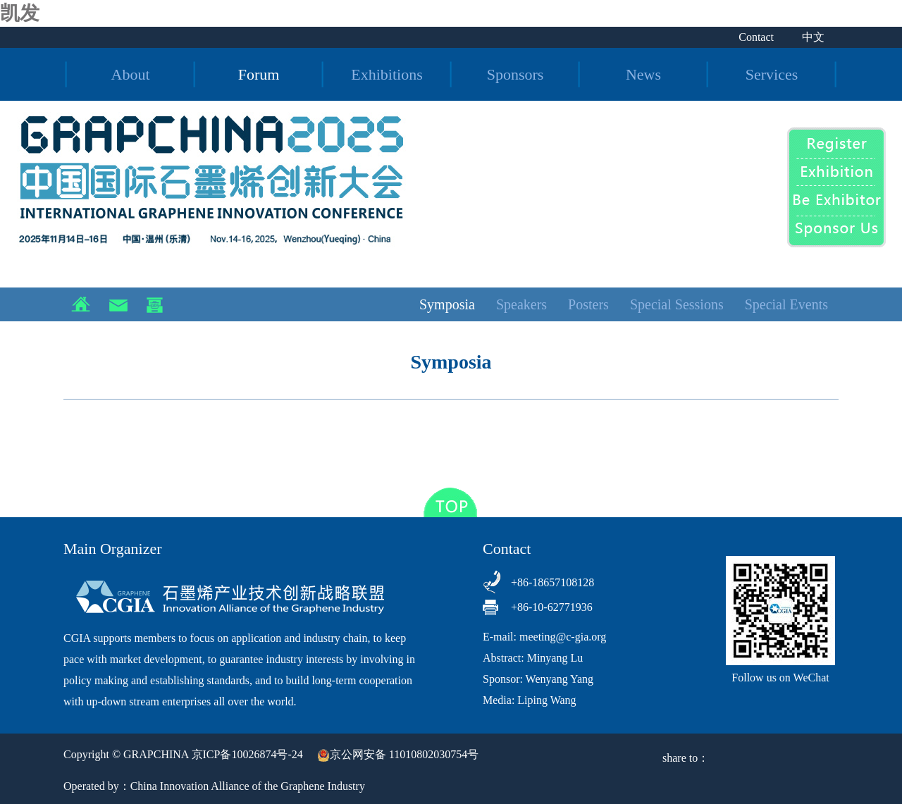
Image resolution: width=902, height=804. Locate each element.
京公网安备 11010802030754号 (397, 754)
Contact (756, 37)
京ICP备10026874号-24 (247, 754)
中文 (813, 37)
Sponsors (515, 74)
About (130, 74)
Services (772, 74)
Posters (588, 304)
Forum (259, 74)
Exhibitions (386, 74)
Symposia (447, 304)
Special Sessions (677, 304)
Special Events (786, 304)
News (643, 74)
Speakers (521, 304)
